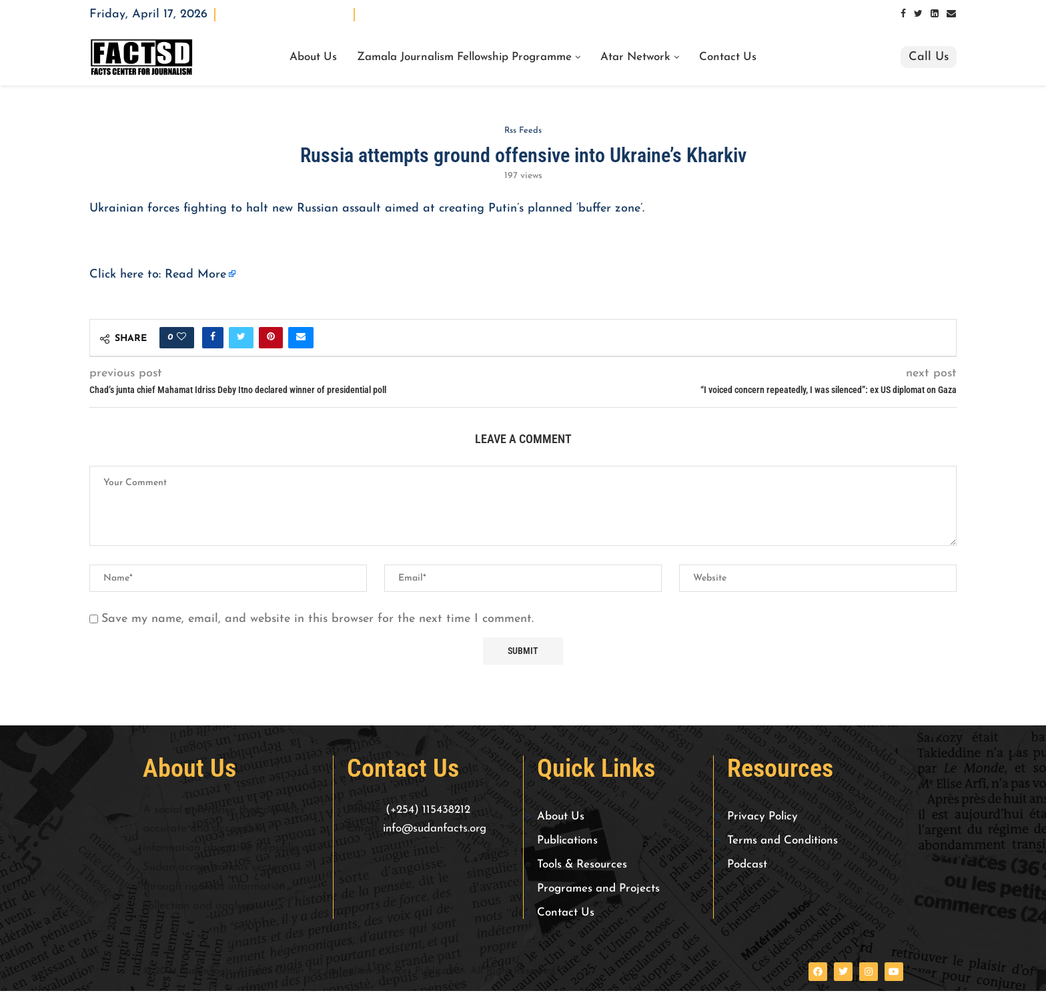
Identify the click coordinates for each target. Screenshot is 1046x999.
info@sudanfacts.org (434, 829)
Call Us (929, 57)
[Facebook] (903, 14)
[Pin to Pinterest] (271, 337)
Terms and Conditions (782, 840)
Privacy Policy (762, 816)
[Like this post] (181, 337)
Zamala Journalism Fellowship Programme (464, 57)
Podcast (747, 864)
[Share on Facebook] (212, 337)
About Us (313, 57)
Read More (195, 274)
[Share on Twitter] (241, 337)
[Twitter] (918, 14)
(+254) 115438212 (428, 809)
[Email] (951, 14)
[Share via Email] (301, 337)
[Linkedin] (934, 14)
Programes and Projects (598, 888)
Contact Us (727, 57)
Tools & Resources (582, 864)
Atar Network (635, 57)
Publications (567, 840)
